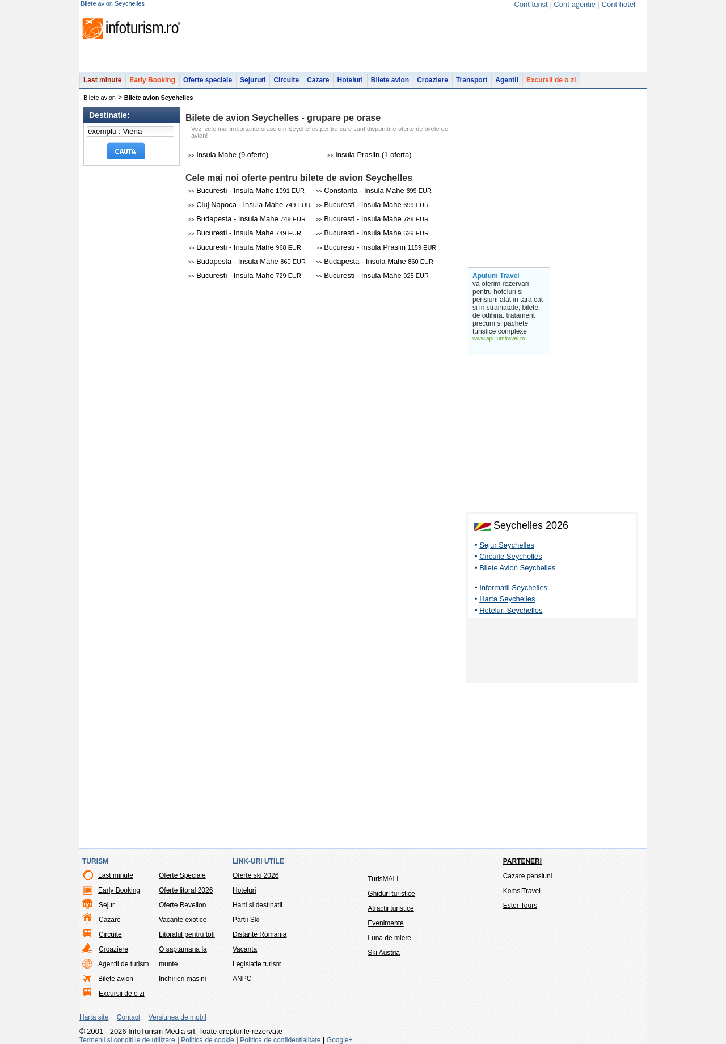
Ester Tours (520, 906)
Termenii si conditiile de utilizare (127, 1040)
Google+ (340, 1040)
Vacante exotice (183, 920)
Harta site (93, 1017)
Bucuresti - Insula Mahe (246, 190)
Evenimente (385, 923)
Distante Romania (259, 934)
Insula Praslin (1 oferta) (369, 154)
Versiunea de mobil (177, 1017)
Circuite (286, 80)
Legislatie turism (257, 964)
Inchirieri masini (182, 979)
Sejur (107, 905)
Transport (471, 80)
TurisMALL (384, 879)
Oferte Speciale (182, 875)
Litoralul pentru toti (187, 934)
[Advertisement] (552, 652)
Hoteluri (349, 80)
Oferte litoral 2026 (186, 890)
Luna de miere (389, 938)
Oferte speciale (207, 80)
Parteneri (522, 861)
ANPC (242, 979)
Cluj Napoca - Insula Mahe (249, 204)
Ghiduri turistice (391, 894)
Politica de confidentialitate (281, 1040)
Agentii (506, 80)
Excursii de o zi (551, 80)
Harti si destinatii (257, 905)
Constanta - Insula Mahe (374, 190)
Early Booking (152, 80)
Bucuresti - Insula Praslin (376, 247)
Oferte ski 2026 (255, 875)
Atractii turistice (390, 908)
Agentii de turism (123, 964)
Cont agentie (575, 4)
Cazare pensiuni (527, 876)
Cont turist (530, 4)
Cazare (318, 80)
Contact (128, 1017)
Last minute (102, 80)
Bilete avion (390, 80)
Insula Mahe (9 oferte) (228, 154)
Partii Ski (246, 920)
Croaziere (432, 80)
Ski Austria (384, 953)
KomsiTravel (522, 891)
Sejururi (252, 80)
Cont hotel (618, 4)
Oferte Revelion (182, 905)
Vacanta (245, 949)
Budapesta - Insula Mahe (247, 218)
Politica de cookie (207, 1040)
